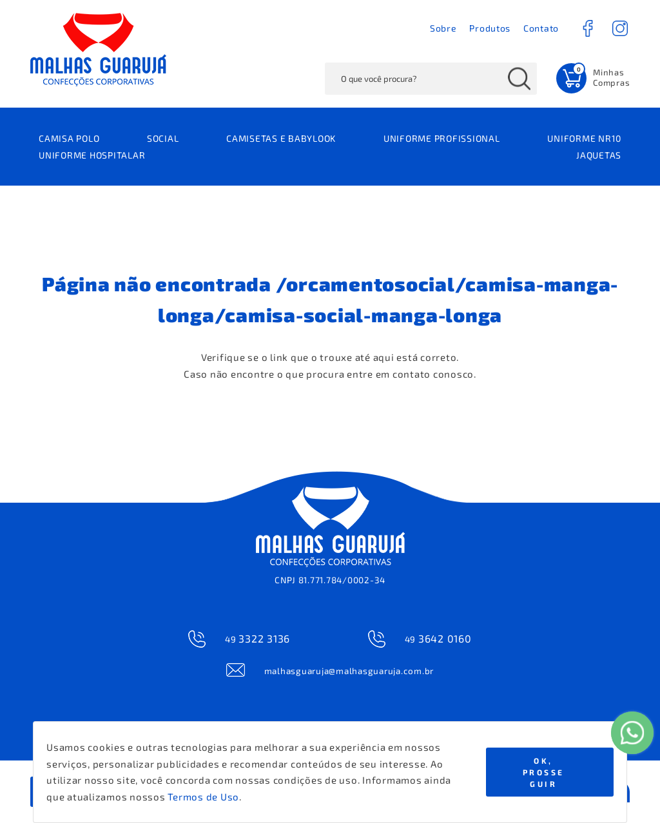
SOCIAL (163, 138)
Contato (541, 28)
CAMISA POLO (69, 138)
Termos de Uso (203, 796)
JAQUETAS (598, 155)
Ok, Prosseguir (544, 772)
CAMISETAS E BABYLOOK (281, 138)
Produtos (489, 28)
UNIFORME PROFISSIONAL (441, 138)
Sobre (443, 28)
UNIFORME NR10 (584, 138)
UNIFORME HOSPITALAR (92, 155)
